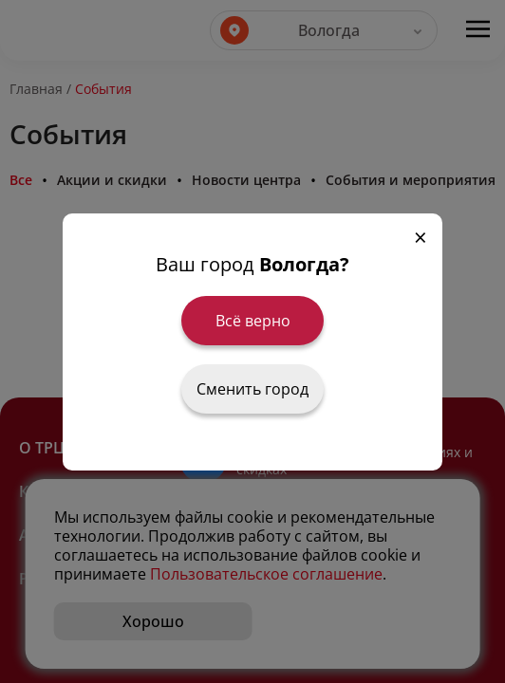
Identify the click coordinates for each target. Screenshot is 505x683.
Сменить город (252, 388)
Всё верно (252, 320)
